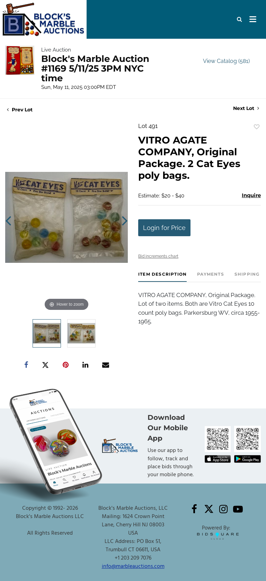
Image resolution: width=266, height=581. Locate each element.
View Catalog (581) (226, 61)
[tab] (162, 277)
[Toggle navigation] (253, 19)
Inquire (251, 195)
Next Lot (246, 108)
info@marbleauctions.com (133, 566)
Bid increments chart (158, 256)
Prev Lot (20, 110)
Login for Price (164, 227)
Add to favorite (256, 127)
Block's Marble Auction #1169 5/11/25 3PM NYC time (95, 68)
